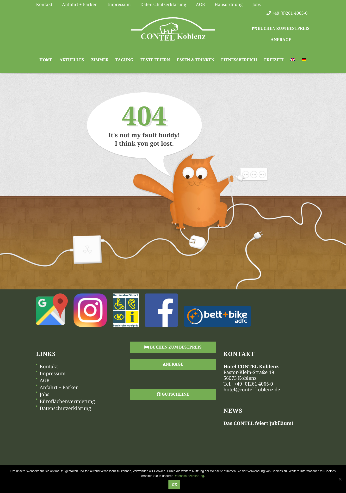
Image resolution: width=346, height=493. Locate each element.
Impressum (53, 373)
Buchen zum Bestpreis (280, 28)
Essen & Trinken (195, 59)
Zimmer (100, 59)
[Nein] (340, 479)
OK (174, 484)
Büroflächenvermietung (67, 401)
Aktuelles (71, 59)
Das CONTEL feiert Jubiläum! (258, 423)
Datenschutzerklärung (65, 408)
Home (45, 59)
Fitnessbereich (239, 59)
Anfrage (281, 39)
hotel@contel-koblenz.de (251, 389)
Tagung (124, 59)
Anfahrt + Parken (59, 387)
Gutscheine (173, 394)
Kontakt (49, 366)
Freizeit (274, 59)
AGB (44, 380)
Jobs (44, 394)
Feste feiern (155, 59)
